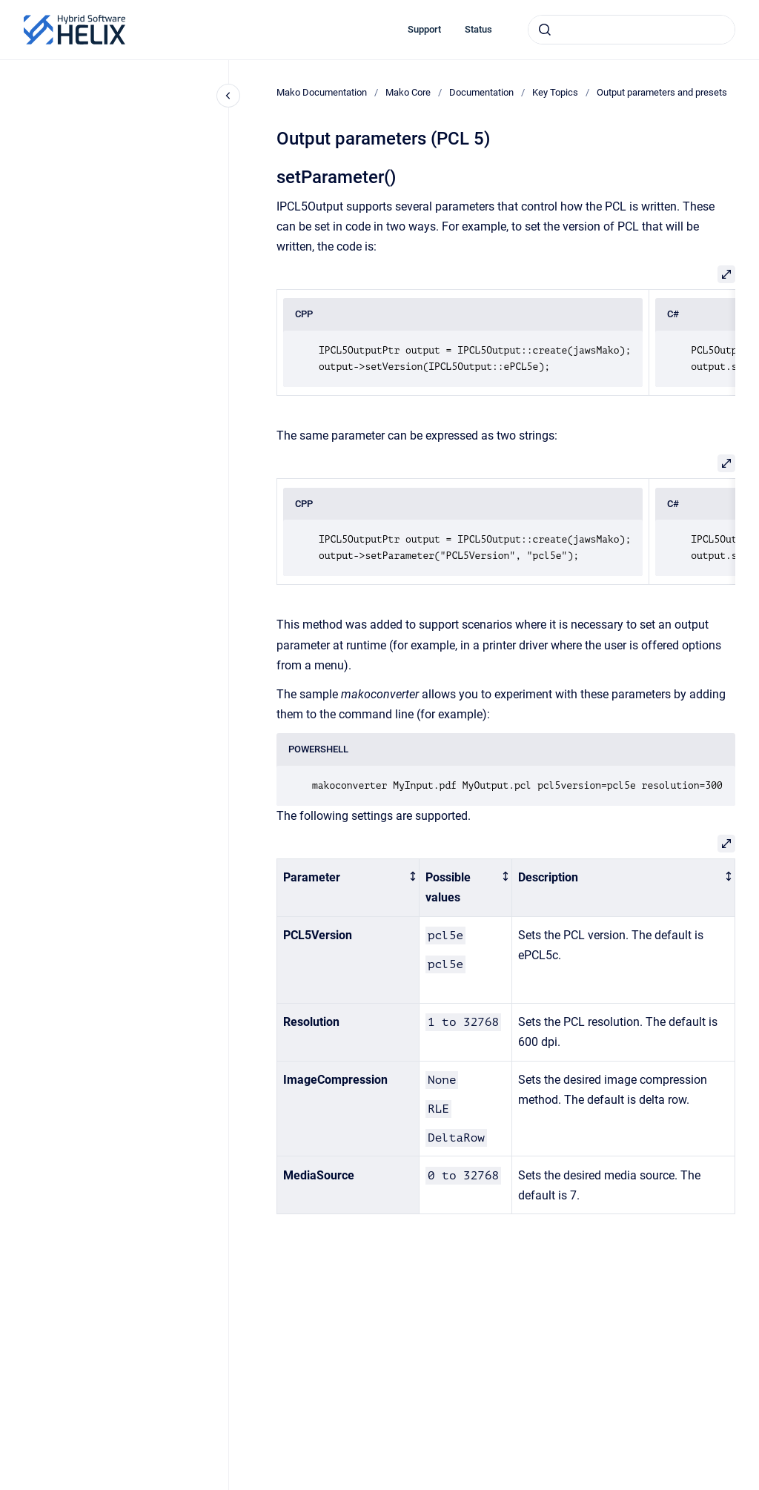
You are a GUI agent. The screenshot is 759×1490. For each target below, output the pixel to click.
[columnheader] (348, 888)
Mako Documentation (321, 92)
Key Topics (555, 92)
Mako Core (408, 92)
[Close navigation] (228, 95)
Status (478, 29)
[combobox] (631, 30)
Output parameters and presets (662, 92)
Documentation (481, 92)
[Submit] (545, 30)
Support (424, 29)
